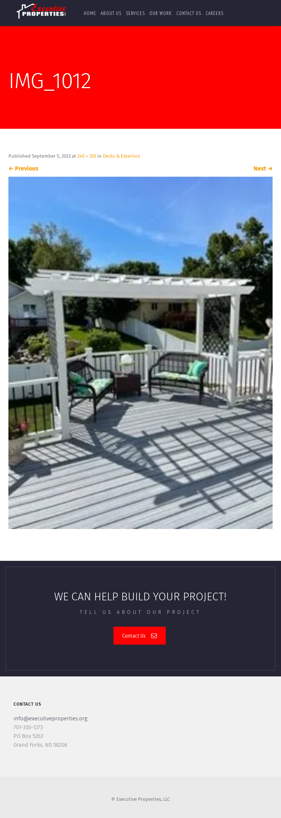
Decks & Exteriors (121, 156)
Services (135, 13)
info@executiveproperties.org (50, 718)
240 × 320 (86, 156)
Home (90, 13)
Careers (215, 13)
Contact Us (139, 635)
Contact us (188, 13)
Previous (23, 168)
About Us (111, 13)
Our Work (160, 13)
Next (263, 168)
